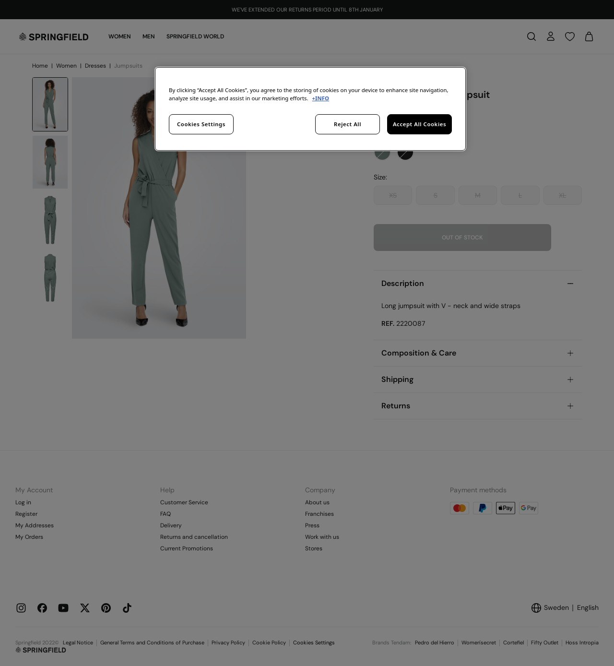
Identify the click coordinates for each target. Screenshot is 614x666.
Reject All (347, 124)
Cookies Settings (201, 124)
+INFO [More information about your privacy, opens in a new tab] (320, 98)
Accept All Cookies (419, 124)
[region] (310, 109)
